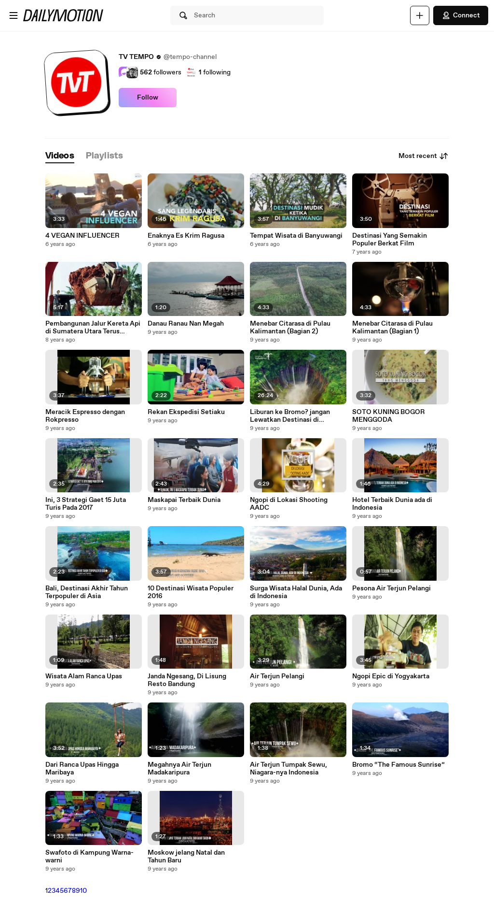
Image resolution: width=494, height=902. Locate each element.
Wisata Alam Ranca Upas (83, 676)
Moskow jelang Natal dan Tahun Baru (186, 856)
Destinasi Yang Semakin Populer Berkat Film (389, 239)
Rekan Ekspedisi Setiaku (186, 412)
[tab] (59, 156)
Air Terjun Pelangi (277, 676)
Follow (147, 97)
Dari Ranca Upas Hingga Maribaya (82, 768)
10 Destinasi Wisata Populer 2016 (190, 592)
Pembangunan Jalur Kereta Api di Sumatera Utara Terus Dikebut (92, 327)
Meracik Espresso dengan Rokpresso (85, 416)
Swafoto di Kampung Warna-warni (89, 856)
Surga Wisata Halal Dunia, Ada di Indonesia (296, 592)
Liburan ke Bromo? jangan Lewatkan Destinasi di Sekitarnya (290, 416)
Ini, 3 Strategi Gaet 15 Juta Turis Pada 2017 (85, 504)
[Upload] (419, 15)
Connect (460, 15)
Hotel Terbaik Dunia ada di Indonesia (392, 504)
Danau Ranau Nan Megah (186, 324)
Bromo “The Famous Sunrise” (398, 765)
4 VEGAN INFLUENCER (82, 236)
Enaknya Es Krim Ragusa (186, 236)
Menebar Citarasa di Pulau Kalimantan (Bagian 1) (392, 327)
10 (83, 891)
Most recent (423, 156)
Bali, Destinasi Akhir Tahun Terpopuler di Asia (86, 592)
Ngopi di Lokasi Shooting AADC (289, 504)
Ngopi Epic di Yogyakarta (390, 676)
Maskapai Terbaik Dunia (184, 500)
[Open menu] (13, 15)
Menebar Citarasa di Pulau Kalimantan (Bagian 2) (290, 327)
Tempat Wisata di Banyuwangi (296, 236)
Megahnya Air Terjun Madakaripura (179, 768)
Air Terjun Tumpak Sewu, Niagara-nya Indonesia (288, 768)
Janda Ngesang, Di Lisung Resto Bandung (187, 680)
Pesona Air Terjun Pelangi (391, 588)
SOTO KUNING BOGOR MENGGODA (388, 416)
